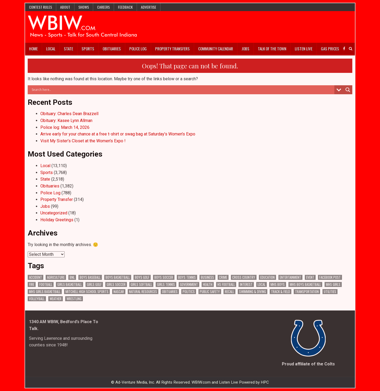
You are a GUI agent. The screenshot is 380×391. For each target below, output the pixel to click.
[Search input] (182, 89)
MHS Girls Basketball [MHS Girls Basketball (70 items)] (44, 291)
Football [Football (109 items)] (45, 284)
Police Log (138, 48)
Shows (83, 7)
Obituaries (112, 48)
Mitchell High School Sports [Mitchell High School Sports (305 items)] (86, 291)
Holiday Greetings (56, 219)
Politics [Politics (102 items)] (189, 291)
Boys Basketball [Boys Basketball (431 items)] (118, 277)
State (68, 48)
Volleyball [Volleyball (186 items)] (37, 298)
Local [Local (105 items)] (261, 284)
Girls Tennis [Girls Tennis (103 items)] (166, 284)
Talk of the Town (272, 48)
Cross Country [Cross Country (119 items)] (243, 277)
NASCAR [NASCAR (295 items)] (118, 291)
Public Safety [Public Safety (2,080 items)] (210, 291)
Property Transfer (56, 199)
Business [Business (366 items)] (207, 277)
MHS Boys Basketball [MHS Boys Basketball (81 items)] (305, 284)
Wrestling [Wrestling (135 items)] (74, 298)
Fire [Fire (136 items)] (31, 284)
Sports (88, 48)
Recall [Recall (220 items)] (229, 291)
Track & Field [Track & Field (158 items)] (280, 291)
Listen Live (303, 48)
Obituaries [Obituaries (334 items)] (170, 291)
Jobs (245, 48)
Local (50, 48)
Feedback (125, 7)
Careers (103, 7)
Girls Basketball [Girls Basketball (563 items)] (69, 284)
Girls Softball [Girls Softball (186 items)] (141, 284)
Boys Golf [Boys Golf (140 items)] (142, 277)
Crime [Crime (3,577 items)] (223, 277)
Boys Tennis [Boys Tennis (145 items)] (187, 277)
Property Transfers (172, 48)
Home (33, 48)
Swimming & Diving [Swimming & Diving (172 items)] (252, 291)
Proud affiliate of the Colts (308, 363)
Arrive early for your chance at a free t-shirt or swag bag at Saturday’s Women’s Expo (117, 133)
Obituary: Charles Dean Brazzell (69, 113)
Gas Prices (330, 48)
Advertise (148, 7)
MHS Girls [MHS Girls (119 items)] (333, 284)
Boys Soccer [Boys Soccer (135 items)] (163, 277)
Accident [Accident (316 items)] (35, 277)
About (65, 7)
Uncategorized (53, 212)
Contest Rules (40, 7)
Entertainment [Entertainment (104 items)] (290, 277)
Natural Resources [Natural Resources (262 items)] (143, 291)
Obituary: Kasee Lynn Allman (66, 120)
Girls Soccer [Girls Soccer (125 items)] (116, 284)
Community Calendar (215, 48)
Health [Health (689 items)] (207, 284)
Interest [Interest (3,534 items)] (246, 284)
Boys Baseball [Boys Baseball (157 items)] (90, 277)
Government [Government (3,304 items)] (189, 284)
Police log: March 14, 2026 (64, 127)
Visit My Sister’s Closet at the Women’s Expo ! (83, 140)
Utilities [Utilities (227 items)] (330, 291)
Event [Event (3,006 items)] (310, 277)
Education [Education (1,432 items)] (267, 277)
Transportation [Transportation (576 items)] (307, 291)
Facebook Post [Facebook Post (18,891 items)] (330, 277)
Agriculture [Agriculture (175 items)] (56, 277)
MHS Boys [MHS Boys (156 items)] (277, 284)
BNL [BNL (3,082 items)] (72, 277)
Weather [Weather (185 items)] (55, 298)
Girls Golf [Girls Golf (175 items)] (94, 284)
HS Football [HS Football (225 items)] (226, 284)
